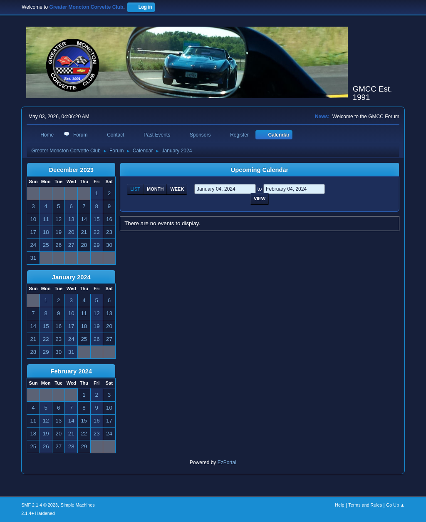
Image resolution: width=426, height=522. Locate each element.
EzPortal (227, 462)
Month (155, 188)
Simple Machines (78, 504)
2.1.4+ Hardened (38, 513)
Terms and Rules (365, 504)
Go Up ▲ (395, 504)
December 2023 (71, 170)
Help (339, 504)
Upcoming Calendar (259, 170)
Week (177, 188)
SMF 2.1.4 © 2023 (39, 504)
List (135, 188)
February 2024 (71, 371)
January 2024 (71, 277)
